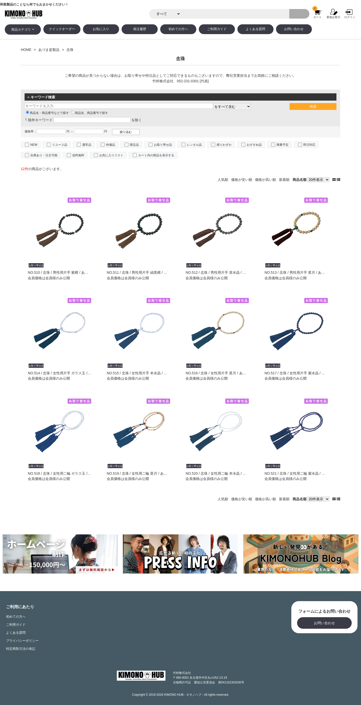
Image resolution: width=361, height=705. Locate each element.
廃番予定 (283, 145)
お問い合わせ (294, 29)
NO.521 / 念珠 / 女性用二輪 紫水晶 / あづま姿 (299, 473)
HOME (26, 50)
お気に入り (101, 29)
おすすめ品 (254, 145)
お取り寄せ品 (163, 145)
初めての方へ (178, 29)
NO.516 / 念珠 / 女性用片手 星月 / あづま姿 (219, 373)
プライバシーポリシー (22, 641)
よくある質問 (255, 29)
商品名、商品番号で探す (89, 113)
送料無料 (78, 155)
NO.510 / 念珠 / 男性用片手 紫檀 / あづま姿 (61, 272)
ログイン (349, 17)
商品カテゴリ (21, 29)
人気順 (223, 180)
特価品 (110, 145)
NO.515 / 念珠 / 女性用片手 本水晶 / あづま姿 (142, 373)
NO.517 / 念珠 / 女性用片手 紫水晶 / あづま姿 (299, 373)
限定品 (134, 145)
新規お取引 (333, 17)
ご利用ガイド (217, 29)
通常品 (86, 145)
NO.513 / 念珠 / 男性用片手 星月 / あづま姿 (298, 272)
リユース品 (59, 145)
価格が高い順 (265, 180)
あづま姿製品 (48, 50)
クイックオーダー (62, 29)
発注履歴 (139, 29)
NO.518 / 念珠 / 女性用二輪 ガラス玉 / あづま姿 (65, 473)
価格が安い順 (241, 180)
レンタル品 (194, 145)
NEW (33, 145)
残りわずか (224, 145)
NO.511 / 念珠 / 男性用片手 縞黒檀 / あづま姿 (142, 272)
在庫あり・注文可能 (43, 155)
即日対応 (309, 145)
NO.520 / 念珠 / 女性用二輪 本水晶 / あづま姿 (221, 473)
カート (317, 17)
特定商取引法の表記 (20, 649)
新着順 (284, 180)
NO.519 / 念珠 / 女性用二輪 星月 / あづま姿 (140, 473)
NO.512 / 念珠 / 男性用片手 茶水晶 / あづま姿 (221, 272)
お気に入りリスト (111, 155)
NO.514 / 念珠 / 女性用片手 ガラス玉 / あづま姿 (65, 373)
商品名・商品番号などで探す (47, 113)
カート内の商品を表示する (156, 155)
